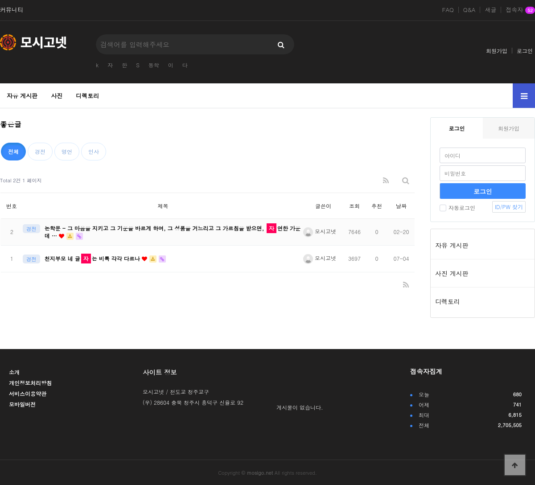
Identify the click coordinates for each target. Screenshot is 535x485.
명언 (67, 151)
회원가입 (496, 50)
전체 (13, 151)
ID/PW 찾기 (509, 206)
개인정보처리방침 (30, 382)
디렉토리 (87, 95)
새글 (490, 10)
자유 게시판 (22, 95)
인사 (93, 151)
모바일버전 (22, 404)
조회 (354, 206)
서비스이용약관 (27, 393)
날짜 (401, 206)
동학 (153, 65)
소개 (14, 372)
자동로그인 (457, 207)
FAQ (448, 10)
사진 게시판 (452, 273)
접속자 (520, 10)
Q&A (469, 10)
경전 (40, 151)
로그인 (525, 50)
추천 (376, 206)
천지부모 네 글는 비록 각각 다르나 (93, 258)
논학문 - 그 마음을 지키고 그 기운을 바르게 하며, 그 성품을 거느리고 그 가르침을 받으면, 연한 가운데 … (172, 231)
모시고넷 (319, 231)
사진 (56, 95)
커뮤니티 (11, 10)
